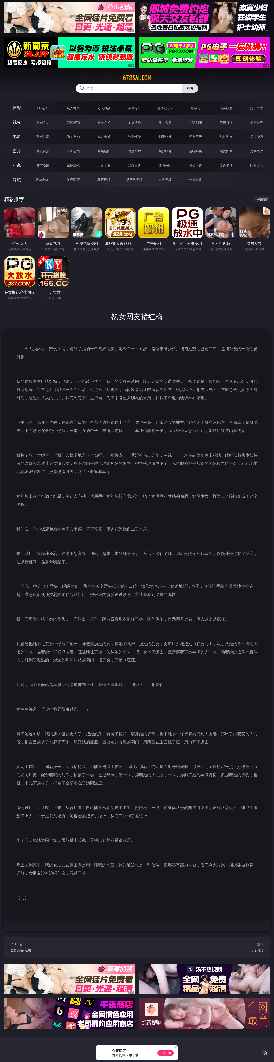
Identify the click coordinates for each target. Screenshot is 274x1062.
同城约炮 (42, 179)
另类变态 (256, 136)
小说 (17, 165)
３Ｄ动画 (134, 122)
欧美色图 (103, 151)
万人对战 (103, 108)
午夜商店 (73, 179)
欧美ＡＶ (103, 122)
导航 (17, 179)
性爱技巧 (256, 165)
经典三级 (195, 136)
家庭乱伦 (73, 165)
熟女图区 (226, 151)
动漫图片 (134, 151)
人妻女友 (103, 165)
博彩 (17, 108)
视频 (17, 122)
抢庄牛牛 (256, 108)
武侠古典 (134, 165)
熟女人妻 (165, 122)
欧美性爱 (134, 136)
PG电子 (42, 108)
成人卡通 (103, 136)
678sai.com (137, 78)
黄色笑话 (226, 165)
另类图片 (256, 151)
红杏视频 (165, 179)
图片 (17, 151)
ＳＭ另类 (256, 122)
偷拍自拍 (73, 136)
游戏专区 (134, 108)
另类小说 (195, 165)
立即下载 (165, 1053)
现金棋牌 (226, 108)
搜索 (190, 88)
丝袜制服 (195, 122)
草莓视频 (103, 179)
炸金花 (195, 108)
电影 (17, 136)
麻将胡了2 (164, 108)
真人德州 (73, 108)
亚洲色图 (73, 151)
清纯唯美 (195, 151)
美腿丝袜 (165, 151)
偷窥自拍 (42, 151)
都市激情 (42, 165)
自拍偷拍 (73, 122)
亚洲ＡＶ (42, 122)
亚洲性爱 (42, 136)
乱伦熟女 (226, 136)
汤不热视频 (134, 179)
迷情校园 (165, 165)
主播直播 (226, 122)
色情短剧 (195, 179)
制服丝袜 (165, 136)
